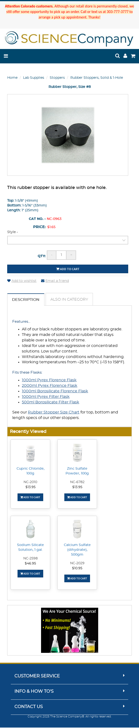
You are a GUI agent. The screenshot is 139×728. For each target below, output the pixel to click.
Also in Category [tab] (70, 300)
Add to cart (67, 269)
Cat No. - (37, 219)
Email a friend (55, 281)
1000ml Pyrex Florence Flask (49, 380)
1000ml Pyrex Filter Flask (46, 397)
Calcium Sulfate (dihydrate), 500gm (77, 550)
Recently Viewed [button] (28, 432)
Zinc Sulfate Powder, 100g (77, 471)
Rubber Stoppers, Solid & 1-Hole (96, 77)
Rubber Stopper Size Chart (53, 413)
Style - (12, 232)
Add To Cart (30, 497)
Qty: (42, 256)
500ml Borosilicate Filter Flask (50, 402)
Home (12, 77)
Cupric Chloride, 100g (30, 471)
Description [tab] (26, 300)
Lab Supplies (33, 77)
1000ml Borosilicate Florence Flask (55, 391)
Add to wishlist (21, 281)
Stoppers (57, 77)
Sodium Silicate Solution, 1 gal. (30, 548)
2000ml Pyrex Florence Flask (49, 386)
